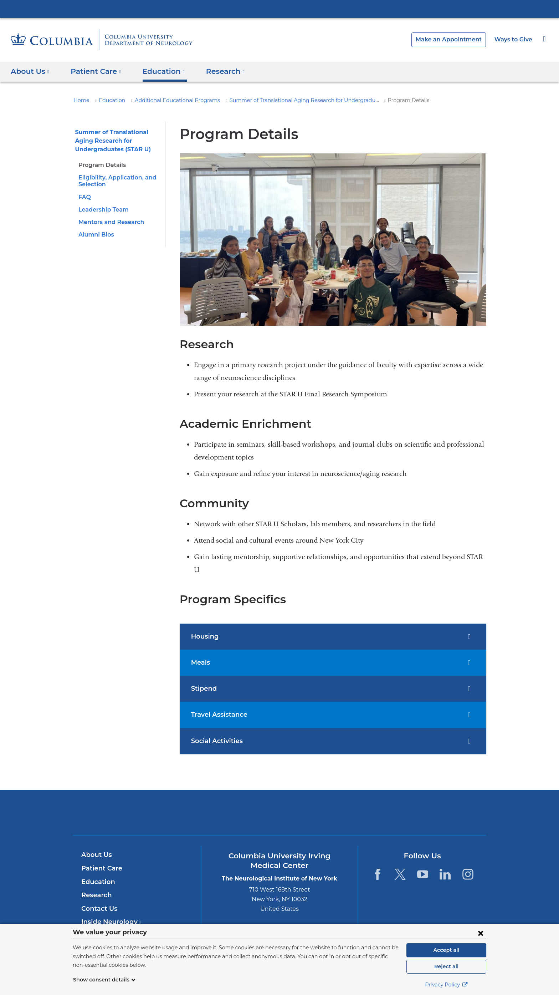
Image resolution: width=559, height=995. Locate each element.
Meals (200, 662)
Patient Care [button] (92, 71)
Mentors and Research (109, 222)
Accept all (446, 950)
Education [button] (157, 71)
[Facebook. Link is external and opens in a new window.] (377, 874)
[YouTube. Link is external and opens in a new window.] (423, 874)
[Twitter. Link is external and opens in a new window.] (400, 874)
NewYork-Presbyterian (279, 816)
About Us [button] (30, 71)
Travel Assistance (218, 714)
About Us (95, 854)
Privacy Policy (446, 985)
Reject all (446, 966)
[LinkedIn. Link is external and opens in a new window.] (445, 874)
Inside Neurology (109, 921)
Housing (204, 636)
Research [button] (216, 71)
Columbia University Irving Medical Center (279, 8)
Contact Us (98, 908)
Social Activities (215, 741)
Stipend (203, 688)
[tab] (333, 637)
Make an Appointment (454, 39)
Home (80, 100)
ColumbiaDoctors (382, 812)
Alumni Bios (95, 235)
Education (108, 100)
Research (95, 895)
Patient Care (100, 868)
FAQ (84, 197)
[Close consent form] (480, 933)
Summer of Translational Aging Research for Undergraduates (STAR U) (294, 100)
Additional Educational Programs (166, 100)
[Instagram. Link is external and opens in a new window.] (468, 874)
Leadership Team (101, 210)
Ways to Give (514, 39)
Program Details (100, 165)
